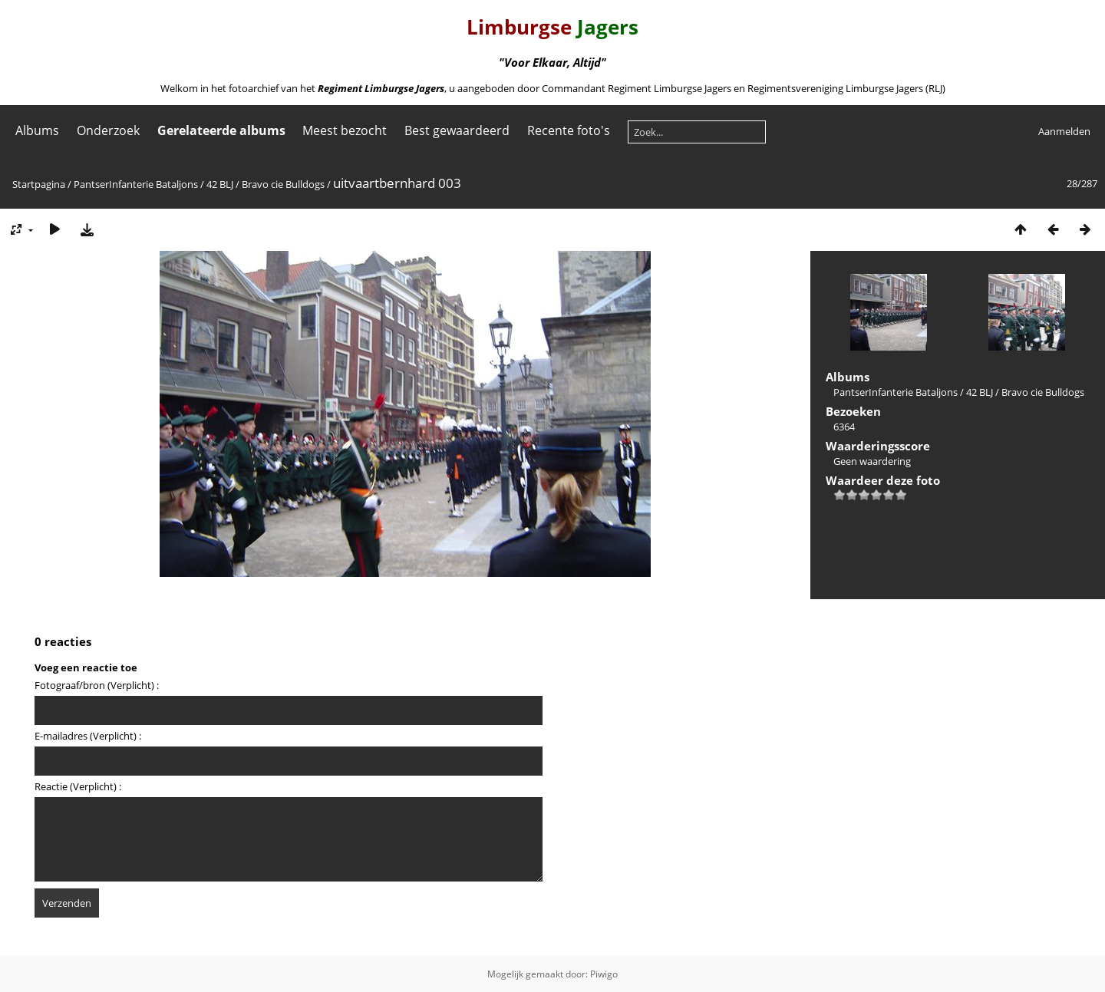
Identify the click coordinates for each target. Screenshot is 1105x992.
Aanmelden (1064, 131)
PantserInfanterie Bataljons (136, 184)
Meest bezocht (344, 130)
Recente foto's (568, 130)
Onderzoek (108, 130)
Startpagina (38, 184)
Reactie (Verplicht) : (78, 786)
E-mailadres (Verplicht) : (88, 736)
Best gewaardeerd (457, 130)
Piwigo (604, 973)
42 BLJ (219, 184)
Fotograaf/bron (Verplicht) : (97, 685)
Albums (37, 130)
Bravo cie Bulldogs (283, 184)
